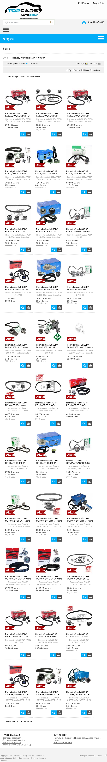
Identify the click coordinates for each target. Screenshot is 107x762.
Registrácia (98, 3)
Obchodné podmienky (11, 738)
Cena (32, 63)
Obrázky (79, 63)
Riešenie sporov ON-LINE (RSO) (16, 745)
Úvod (5, 58)
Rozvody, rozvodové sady (23, 58)
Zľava (86, 70)
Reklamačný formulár (63, 742)
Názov (22, 63)
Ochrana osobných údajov (13, 740)
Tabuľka (93, 63)
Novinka (96, 70)
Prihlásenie (83, 3)
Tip (70, 70)
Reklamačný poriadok (11, 742)
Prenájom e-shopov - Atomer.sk (93, 756)
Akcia (77, 70)
